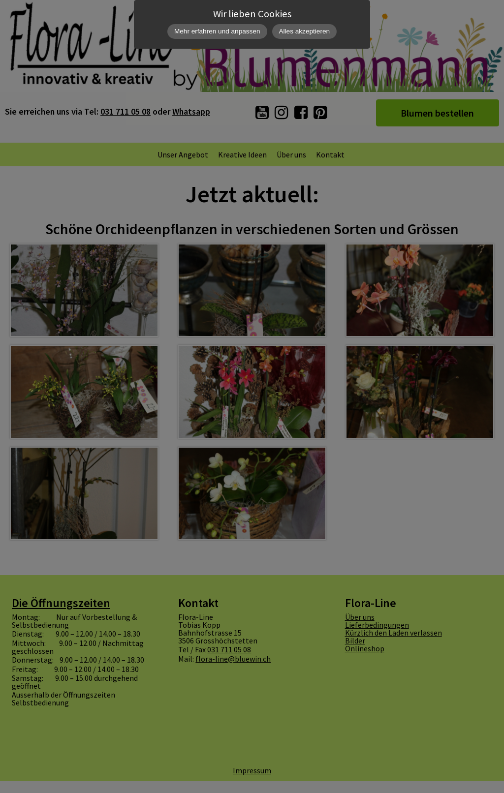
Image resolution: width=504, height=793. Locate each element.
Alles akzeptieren (304, 31)
